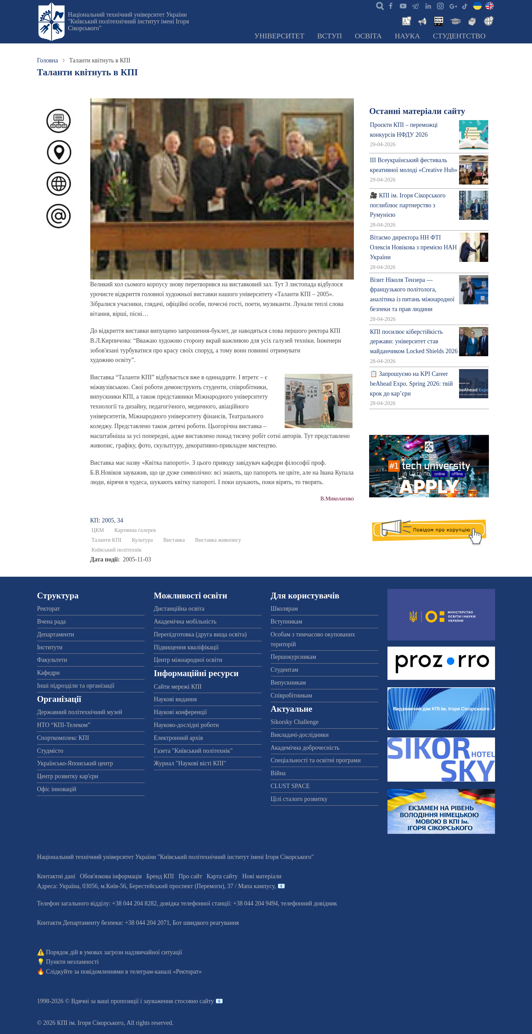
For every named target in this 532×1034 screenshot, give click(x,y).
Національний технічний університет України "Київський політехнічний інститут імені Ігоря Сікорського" (128, 21)
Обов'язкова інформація (111, 876)
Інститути (49, 647)
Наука (407, 36)
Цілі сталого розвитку (299, 799)
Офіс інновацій (56, 789)
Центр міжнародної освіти (188, 659)
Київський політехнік (117, 550)
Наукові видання (175, 699)
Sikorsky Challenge (295, 722)
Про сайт (190, 876)
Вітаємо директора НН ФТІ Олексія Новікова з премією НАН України (413, 247)
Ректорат (48, 608)
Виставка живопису (218, 540)
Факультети (52, 659)
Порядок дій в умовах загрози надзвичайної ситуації (114, 952)
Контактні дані (56, 876)
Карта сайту (222, 876)
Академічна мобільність (185, 621)
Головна (47, 60)
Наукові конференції (180, 712)
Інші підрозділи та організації (75, 685)
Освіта (368, 36)
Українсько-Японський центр (75, 763)
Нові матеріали (261, 876)
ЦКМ (98, 530)
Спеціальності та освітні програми (316, 760)
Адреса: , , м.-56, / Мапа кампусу (155, 886)
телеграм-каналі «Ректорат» (166, 971)
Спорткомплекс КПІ (63, 737)
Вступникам (286, 621)
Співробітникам (291, 695)
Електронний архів (178, 737)
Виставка (174, 540)
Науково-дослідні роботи (186, 725)
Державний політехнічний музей (79, 712)
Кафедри (48, 672)
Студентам (285, 669)
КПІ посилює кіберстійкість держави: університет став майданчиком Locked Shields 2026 (414, 341)
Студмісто (50, 750)
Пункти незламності (72, 961)
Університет (279, 36)
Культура (142, 540)
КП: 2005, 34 (107, 520)
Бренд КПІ (160, 876)
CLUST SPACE (290, 786)
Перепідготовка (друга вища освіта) (200, 634)
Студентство (459, 36)
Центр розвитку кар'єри (67, 776)
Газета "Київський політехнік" (193, 750)
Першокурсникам (293, 656)
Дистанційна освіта (179, 608)
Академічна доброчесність (305, 747)
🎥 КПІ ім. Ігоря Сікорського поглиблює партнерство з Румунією (407, 205)
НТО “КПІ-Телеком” (63, 725)
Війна (278, 773)
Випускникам (288, 682)
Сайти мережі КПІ (178, 686)
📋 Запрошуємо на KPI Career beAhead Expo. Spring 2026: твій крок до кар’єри (411, 383)
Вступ (329, 36)
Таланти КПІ (106, 540)
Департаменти (55, 634)
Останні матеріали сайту (417, 111)
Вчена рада (51, 621)
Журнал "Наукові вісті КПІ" (190, 763)
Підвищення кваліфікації (186, 647)
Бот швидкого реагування (206, 922)
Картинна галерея (135, 530)
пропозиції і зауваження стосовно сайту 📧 (167, 1001)
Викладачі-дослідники (300, 734)
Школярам (284, 608)
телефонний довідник (309, 903)
